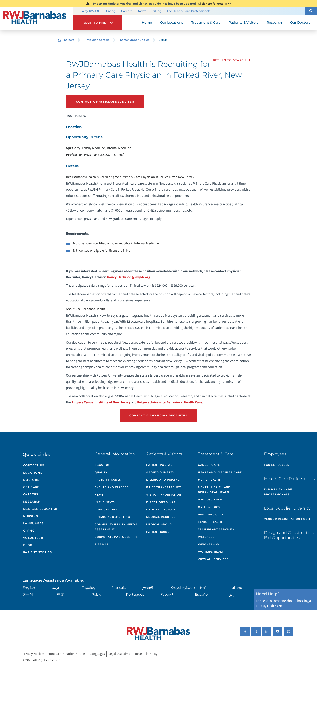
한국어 (28, 594)
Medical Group (159, 524)
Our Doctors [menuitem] (300, 22)
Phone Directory (161, 509)
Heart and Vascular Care (220, 472)
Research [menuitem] (274, 22)
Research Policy (146, 653)
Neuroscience (210, 499)
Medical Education (41, 508)
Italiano (235, 588)
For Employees (276, 464)
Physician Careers (97, 39)
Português (135, 594)
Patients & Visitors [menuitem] (243, 22)
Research (32, 501)
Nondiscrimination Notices (67, 653)
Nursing (30, 516)
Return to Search (229, 60)
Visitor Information (163, 494)
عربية (56, 588)
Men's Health (209, 479)
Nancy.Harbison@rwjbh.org (129, 277)
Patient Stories (37, 552)
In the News (105, 502)
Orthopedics (209, 507)
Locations (32, 472)
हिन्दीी (203, 588)
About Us (102, 464)
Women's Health (212, 551)
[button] (311, 11)
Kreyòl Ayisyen (182, 588)
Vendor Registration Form (287, 518)
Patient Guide (157, 531)
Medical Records (161, 517)
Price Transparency (163, 487)
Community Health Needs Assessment (116, 527)
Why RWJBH (90, 11)
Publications (106, 509)
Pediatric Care (211, 514)
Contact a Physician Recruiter (105, 101)
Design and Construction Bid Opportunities (289, 535)
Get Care (31, 487)
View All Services (213, 559)
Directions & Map (160, 502)
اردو (232, 594)
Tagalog (88, 588)
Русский (167, 594)
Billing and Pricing (163, 479)
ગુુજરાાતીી (147, 588)
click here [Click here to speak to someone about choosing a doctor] (274, 605)
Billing (156, 11)
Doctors (31, 479)
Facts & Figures (108, 479)
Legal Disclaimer (120, 653)
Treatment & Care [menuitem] (206, 22)
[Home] (36, 19)
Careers (126, 11)
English (29, 588)
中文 (60, 594)
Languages (33, 523)
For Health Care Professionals (188, 11)
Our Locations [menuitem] (171, 22)
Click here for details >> (214, 3)
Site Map (102, 544)
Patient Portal (159, 464)
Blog (27, 545)
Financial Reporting (112, 517)
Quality (101, 472)
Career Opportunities (134, 39)
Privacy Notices (33, 653)
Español (201, 594)
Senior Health (210, 521)
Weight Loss (208, 544)
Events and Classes (111, 487)
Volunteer (33, 537)
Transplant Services (216, 529)
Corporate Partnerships (116, 536)
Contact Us (33, 465)
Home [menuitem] (147, 22)
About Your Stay (160, 472)
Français (118, 588)
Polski (96, 594)
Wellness (206, 536)
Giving (110, 11)
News (142, 11)
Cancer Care (209, 464)
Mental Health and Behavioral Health (214, 490)
